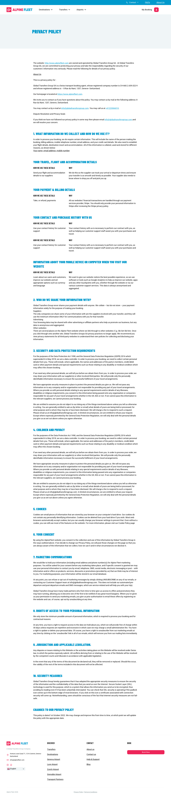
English (11, 770)
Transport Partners (55, 781)
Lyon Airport (52, 766)
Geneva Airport (53, 761)
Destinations (52, 756)
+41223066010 (112, 110)
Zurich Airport (53, 771)
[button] (46, 10)
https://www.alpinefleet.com (69, 95)
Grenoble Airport (54, 776)
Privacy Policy (78, 793)
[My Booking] (155, 10)
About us (90, 751)
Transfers (51, 751)
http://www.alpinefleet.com (57, 64)
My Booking (145, 10)
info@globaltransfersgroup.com (75, 110)
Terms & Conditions (90, 793)
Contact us (91, 756)
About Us (160, 2)
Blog (88, 766)
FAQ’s (147, 2)
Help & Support (93, 761)
